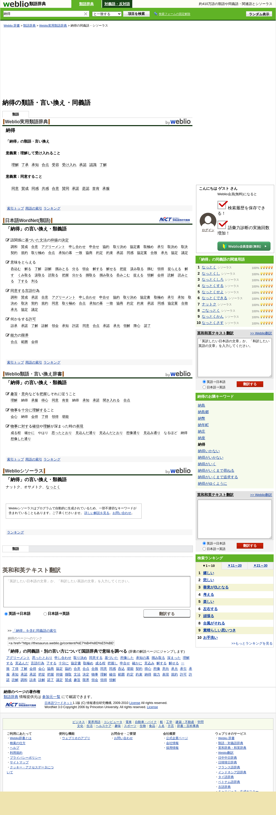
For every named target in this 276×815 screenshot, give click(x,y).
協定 (174, 253)
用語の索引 (33, 208)
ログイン (208, 230)
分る (75, 269)
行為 (36, 291)
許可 (32, 319)
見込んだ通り (86, 433)
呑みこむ (123, 275)
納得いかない (209, 451)
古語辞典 (224, 786)
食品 (152, 725)
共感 (45, 188)
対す (25, 426)
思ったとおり (62, 433)
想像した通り (21, 439)
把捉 (123, 269)
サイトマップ (19, 762)
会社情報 (172, 743)
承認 (82, 165)
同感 (35, 188)
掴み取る (106, 275)
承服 (106, 188)
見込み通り (151, 433)
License (134, 703)
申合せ (94, 247)
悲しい (208, 580)
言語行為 (37, 663)
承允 (164, 253)
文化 (80, 725)
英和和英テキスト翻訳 (31, 570)
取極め (148, 247)
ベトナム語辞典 (229, 781)
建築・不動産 (184, 722)
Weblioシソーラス (24, 471)
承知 (35, 165)
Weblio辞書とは (21, 738)
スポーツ (130, 725)
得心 (44, 400)
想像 (156, 669)
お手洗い (210, 637)
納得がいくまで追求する (218, 477)
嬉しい (208, 573)
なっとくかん (213, 316)
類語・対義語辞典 (230, 743)
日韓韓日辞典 (227, 762)
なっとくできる (214, 298)
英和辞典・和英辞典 (232, 747)
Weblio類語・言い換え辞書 (33, 374)
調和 (14, 247)
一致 (79, 253)
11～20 (235, 565)
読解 (170, 275)
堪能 (65, 417)
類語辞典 (86, 4)
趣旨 (14, 394)
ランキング (51, 208)
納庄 (201, 431)
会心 (14, 417)
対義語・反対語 (117, 4)
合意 (55, 188)
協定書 (135, 247)
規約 (24, 253)
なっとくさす (213, 323)
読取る (53, 275)
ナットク (209, 304)
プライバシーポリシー (25, 757)
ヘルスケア (103, 725)
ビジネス (78, 722)
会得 (160, 275)
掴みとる (62, 269)
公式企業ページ (177, 738)
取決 (184, 247)
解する (98, 269)
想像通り (133, 433)
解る (27, 269)
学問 (200, 722)
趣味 (118, 725)
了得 (44, 417)
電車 (129, 722)
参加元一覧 (51, 697)
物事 (14, 410)
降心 (137, 326)
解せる (111, 269)
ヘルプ (14, 747)
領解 (150, 275)
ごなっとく (211, 310)
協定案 (142, 253)
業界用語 (94, 722)
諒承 (14, 326)
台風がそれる (214, 623)
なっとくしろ (213, 279)
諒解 (48, 269)
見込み (149, 663)
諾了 (147, 326)
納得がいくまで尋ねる (216, 470)
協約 (106, 247)
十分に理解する (34, 410)
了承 (25, 165)
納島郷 (203, 412)
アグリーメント (53, 247)
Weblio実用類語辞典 (53, 25)
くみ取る (24, 275)
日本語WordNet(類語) (28, 220)
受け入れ (69, 165)
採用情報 (172, 747)
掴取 (68, 674)
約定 (99, 253)
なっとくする (213, 286)
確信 (36, 426)
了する (23, 281)
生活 (89, 725)
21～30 (260, 565)
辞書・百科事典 (188, 725)
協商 (89, 253)
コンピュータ (113, 722)
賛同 (65, 188)
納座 (201, 438)
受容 (55, 165)
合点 (45, 165)
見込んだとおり (111, 433)
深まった (174, 658)
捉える (138, 275)
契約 (14, 253)
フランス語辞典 (229, 767)
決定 (65, 240)
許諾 (75, 326)
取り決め (120, 247)
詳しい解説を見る (96, 512)
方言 (171, 725)
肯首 (65, 400)
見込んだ (22, 663)
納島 (201, 405)
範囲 (24, 342)
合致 (153, 253)
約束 (109, 253)
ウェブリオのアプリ (76, 738)
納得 (148, 674)
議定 (184, 253)
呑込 (121, 669)
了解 (103, 165)
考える (208, 594)
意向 (25, 394)
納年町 (203, 425)
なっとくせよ (213, 292)
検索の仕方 (18, 743)
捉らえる (174, 269)
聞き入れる (111, 400)
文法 (43, 240)
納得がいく (207, 464)
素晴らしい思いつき (219, 630)
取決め (172, 247)
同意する (17, 291)
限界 (25, 335)
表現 (79, 426)
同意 (15, 188)
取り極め (38, 253)
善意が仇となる (216, 587)
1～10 (208, 566)
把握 (65, 275)
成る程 (16, 433)
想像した (127, 658)
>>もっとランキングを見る (252, 643)
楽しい (208, 601)
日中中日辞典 (227, 757)
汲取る (40, 275)
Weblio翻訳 (226, 752)
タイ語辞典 (226, 777)
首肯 (95, 188)
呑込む (16, 269)
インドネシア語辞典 (232, 772)
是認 (85, 188)
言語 (28, 291)
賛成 (25, 188)
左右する (210, 609)
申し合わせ (77, 247)
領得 (160, 269)
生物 (143, 725)
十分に (64, 663)
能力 (14, 335)
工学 (169, 722)
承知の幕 (65, 253)
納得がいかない (210, 457)
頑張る (208, 616)
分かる (77, 275)
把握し (113, 663)
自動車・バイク (146, 722)
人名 (161, 725)
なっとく (53, 487)
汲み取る (137, 269)
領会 (85, 269)
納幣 (201, 418)
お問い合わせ (121, 512)
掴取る (91, 275)
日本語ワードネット (59, 703)
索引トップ (15, 208)
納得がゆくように (212, 483)
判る (34, 281)
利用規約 (16, 752)
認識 (93, 165)
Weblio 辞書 (12, 25)
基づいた (32, 240)
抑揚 (54, 240)
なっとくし (211, 273)
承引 (160, 247)
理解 (15, 165)
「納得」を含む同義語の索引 (34, 631)
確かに (29, 433)
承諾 (75, 188)
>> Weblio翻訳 (261, 333)
